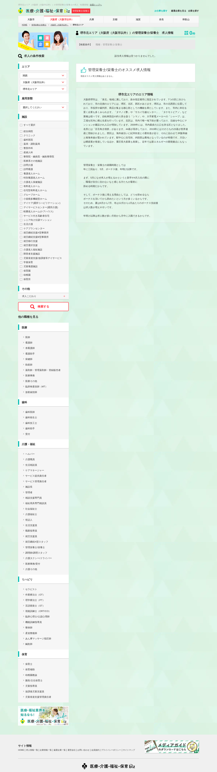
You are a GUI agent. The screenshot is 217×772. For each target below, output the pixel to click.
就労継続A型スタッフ (36, 541)
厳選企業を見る (178, 11)
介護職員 (30, 459)
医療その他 (31, 381)
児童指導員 (31, 686)
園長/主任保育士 (33, 680)
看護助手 (30, 353)
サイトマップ (129, 750)
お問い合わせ (83, 750)
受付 (27, 434)
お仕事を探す (160, 11)
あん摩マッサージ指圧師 (38, 638)
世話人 (28, 520)
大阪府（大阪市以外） (62, 19)
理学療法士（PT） (35, 600)
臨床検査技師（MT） (36, 386)
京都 (115, 19)
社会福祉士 (31, 509)
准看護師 (30, 348)
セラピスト (31, 589)
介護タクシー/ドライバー (38, 558)
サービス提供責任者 (35, 475)
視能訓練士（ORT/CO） (38, 611)
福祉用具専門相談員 (35, 503)
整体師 (28, 627)
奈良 (161, 19)
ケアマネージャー (34, 470)
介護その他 (31, 569)
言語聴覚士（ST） (35, 605)
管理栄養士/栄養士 (38, 25)
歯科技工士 (31, 423)
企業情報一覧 (46, 750)
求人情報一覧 (32, 750)
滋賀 (138, 19)
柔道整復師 (31, 633)
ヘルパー (30, 454)
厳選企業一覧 (60, 750)
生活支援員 (31, 525)
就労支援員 (31, 536)
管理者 (28, 492)
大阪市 (31, 19)
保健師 (28, 359)
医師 (27, 337)
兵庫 (91, 19)
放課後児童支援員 (34, 691)
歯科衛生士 (31, 417)
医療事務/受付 (32, 563)
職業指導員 (31, 530)
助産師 (28, 364)
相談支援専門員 (33, 497)
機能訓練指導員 (33, 622)
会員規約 (95, 750)
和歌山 (186, 19)
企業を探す (193, 11)
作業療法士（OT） (35, 594)
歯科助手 (30, 428)
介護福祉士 (31, 514)
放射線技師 (31, 392)
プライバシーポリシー (111, 750)
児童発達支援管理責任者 (38, 697)
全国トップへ (96, 5)
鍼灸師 (28, 644)
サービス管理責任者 (35, 481)
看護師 (28, 342)
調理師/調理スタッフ (36, 552)
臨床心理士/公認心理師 (37, 616)
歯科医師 (30, 412)
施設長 (28, 486)
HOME (24, 25)
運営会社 (72, 750)
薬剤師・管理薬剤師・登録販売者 (43, 370)
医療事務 (30, 375)
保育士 (28, 664)
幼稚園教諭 (31, 675)
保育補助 (30, 669)
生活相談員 (31, 465)
